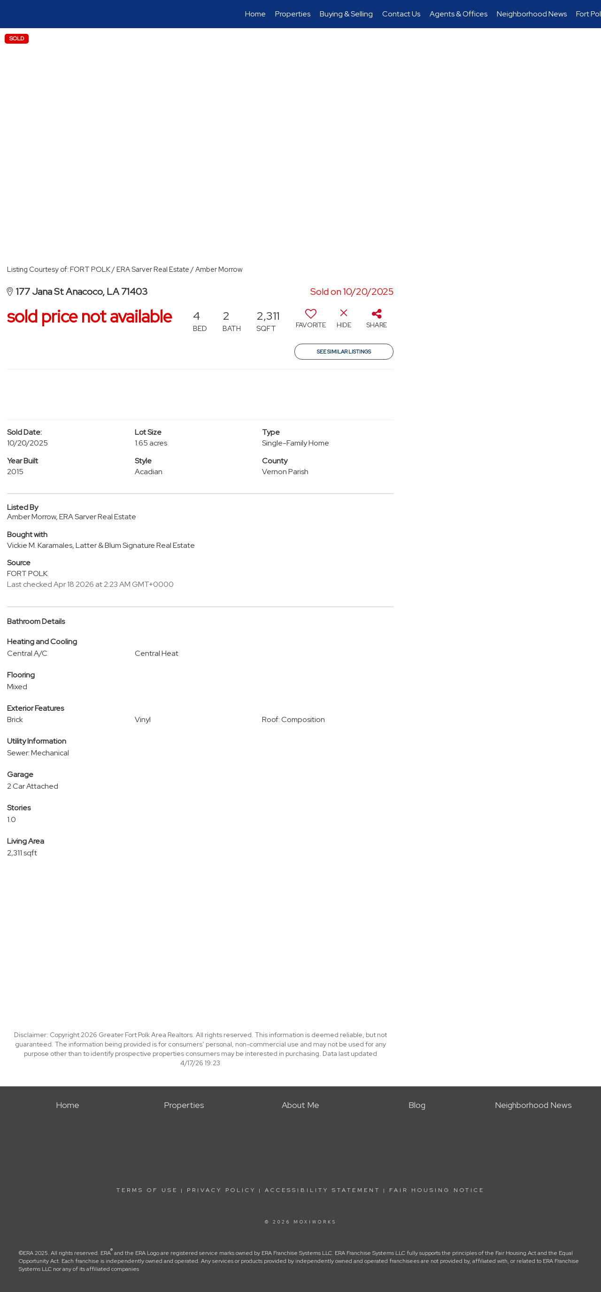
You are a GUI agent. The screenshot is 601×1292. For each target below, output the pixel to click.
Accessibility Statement (322, 1190)
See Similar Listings (344, 351)
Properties (292, 14)
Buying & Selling (346, 14)
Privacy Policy (221, 1190)
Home (255, 14)
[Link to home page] (12, 14)
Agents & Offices (458, 14)
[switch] (310, 322)
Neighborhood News (532, 14)
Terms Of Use (147, 1190)
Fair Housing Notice (437, 1190)
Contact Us (401, 14)
